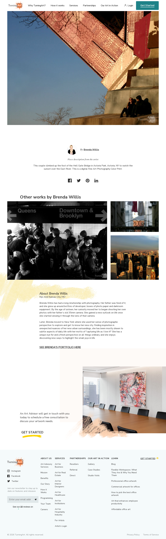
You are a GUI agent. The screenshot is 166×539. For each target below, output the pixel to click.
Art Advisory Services (46, 465)
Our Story (45, 484)
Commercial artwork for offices (125, 486)
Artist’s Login (61, 526)
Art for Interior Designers (59, 484)
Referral (73, 469)
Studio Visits (94, 475)
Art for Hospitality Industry (60, 512)
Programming (47, 498)
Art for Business (59, 465)
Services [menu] (73, 5)
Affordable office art (120, 509)
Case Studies (94, 469)
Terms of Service (151, 534)
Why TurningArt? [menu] (37, 5)
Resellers (74, 464)
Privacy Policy (133, 534)
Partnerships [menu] (89, 5)
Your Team (46, 503)
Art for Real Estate (60, 474)
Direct (72, 475)
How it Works (44, 491)
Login (130, 5)
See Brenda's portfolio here (60, 347)
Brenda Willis (91, 149)
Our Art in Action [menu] (109, 5)
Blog (113, 464)
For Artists (59, 520)
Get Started (147, 5)
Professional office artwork (123, 481)
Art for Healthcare (60, 493)
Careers (44, 509)
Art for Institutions (60, 502)
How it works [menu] (57, 5)
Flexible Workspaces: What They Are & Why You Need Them (124, 472)
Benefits (44, 478)
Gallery (91, 464)
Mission (44, 472)
